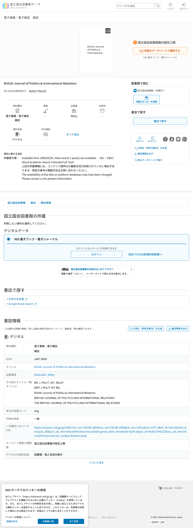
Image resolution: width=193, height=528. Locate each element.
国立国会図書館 (17, 203)
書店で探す (160, 121)
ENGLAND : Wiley (44, 375)
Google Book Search (23, 304)
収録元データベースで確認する (160, 50)
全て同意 (73, 521)
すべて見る (72, 134)
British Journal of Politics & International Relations (64, 367)
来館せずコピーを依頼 (146, 99)
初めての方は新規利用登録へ (145, 254)
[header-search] (138, 6)
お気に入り (140, 139)
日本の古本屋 (18, 299)
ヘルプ (170, 6)
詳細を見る (12, 521)
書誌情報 (46, 203)
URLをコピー (152, 139)
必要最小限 (48, 521)
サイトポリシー (109, 517)
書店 (33, 203)
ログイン (183, 6)
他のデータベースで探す (148, 160)
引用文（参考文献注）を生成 (150, 148)
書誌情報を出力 (143, 153)
